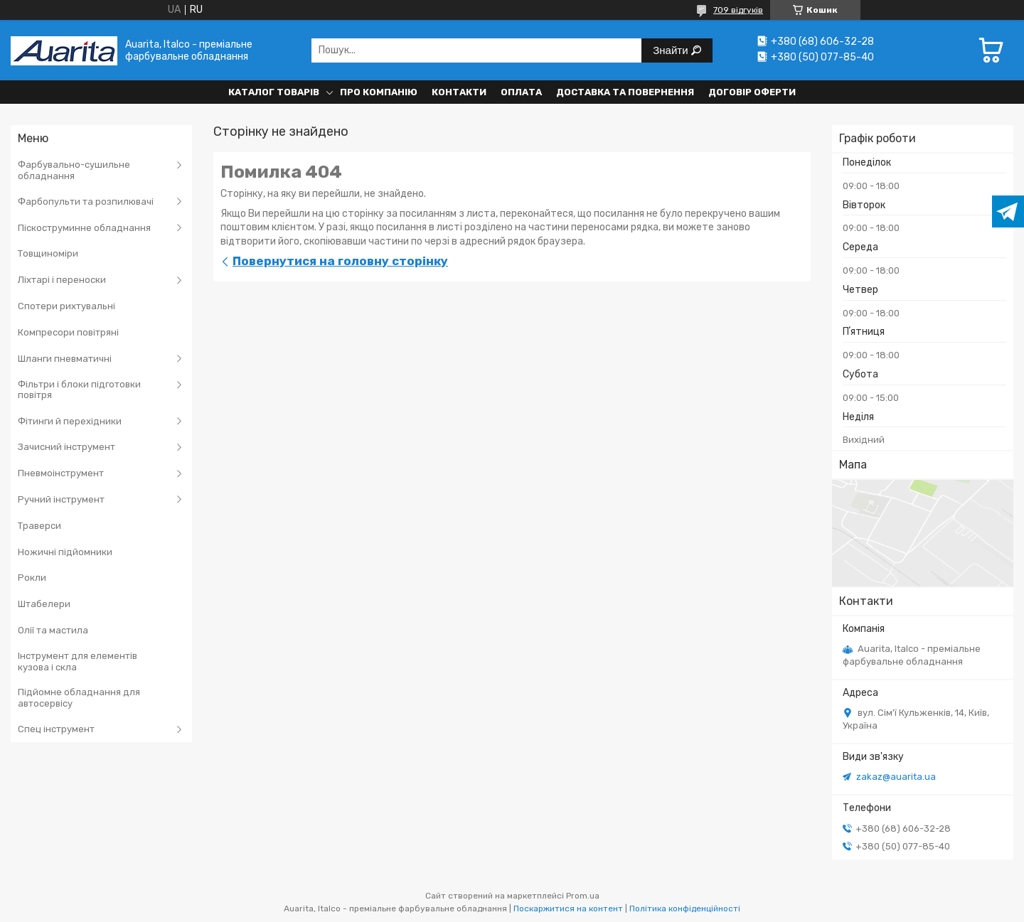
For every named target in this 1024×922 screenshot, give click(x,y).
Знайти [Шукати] (671, 50)
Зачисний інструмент (66, 446)
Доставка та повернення (625, 92)
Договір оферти (752, 92)
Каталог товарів (273, 92)
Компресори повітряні (68, 332)
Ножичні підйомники (65, 552)
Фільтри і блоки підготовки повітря (79, 390)
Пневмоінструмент (61, 473)
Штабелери (44, 604)
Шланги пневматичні (65, 358)
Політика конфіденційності (684, 908)
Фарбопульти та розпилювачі (86, 201)
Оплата (521, 92)
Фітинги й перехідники (70, 421)
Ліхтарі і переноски (62, 279)
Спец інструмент (56, 729)
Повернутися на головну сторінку (340, 261)
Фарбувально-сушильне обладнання (74, 170)
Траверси (39, 525)
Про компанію (378, 92)
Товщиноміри (48, 253)
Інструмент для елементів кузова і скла (77, 661)
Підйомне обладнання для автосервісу (79, 698)
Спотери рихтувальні (66, 306)
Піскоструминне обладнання (84, 228)
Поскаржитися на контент (568, 908)
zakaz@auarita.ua (896, 776)
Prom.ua (582, 896)
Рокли (32, 577)
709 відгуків (738, 10)
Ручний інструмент (61, 499)
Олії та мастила (53, 630)
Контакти (459, 92)
